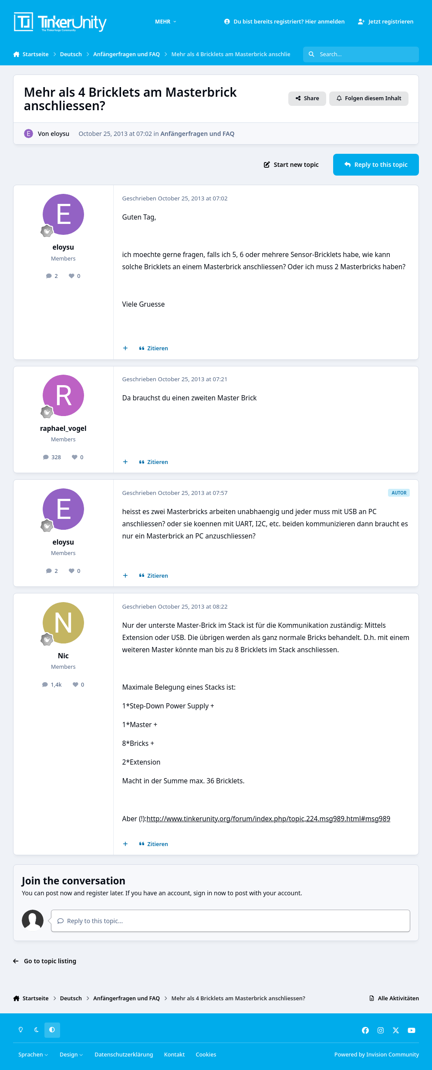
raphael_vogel (63, 428)
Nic (63, 655)
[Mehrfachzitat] (125, 349)
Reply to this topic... (90, 921)
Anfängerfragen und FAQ (197, 133)
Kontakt (174, 1054)
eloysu (60, 133)
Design (72, 1054)
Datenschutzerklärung (123, 1054)
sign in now (209, 893)
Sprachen (33, 1054)
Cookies (206, 1054)
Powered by (376, 1054)
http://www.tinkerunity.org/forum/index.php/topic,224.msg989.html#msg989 (268, 818)
